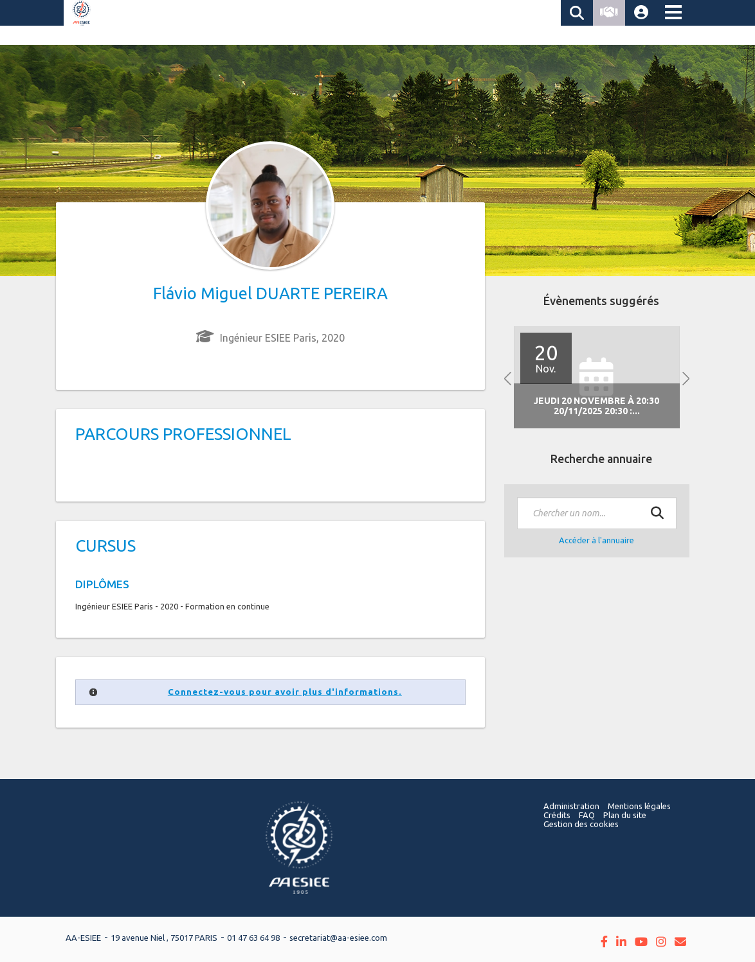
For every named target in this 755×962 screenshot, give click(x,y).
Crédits (556, 814)
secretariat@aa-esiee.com (338, 937)
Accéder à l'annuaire (596, 540)
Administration (571, 805)
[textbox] (597, 513)
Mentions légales (639, 805)
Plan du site (624, 814)
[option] (597, 377)
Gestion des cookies (581, 823)
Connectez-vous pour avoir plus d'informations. (285, 692)
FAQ (587, 814)
